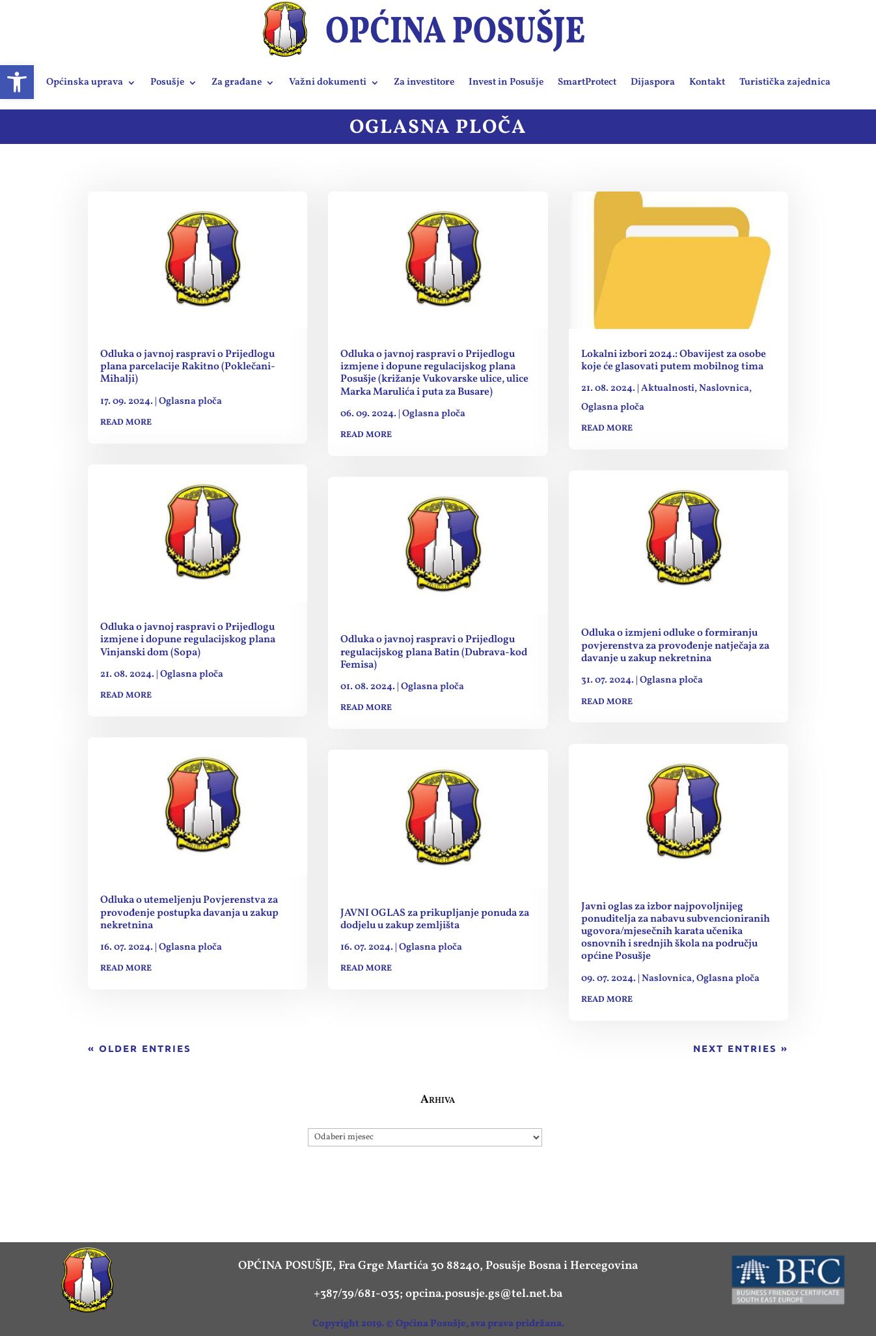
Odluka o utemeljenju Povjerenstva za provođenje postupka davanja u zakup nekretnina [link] (189, 912)
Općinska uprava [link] (84, 82)
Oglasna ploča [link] (190, 401)
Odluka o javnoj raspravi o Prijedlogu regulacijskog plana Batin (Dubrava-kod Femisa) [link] (433, 652)
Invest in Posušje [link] (506, 82)
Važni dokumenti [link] (327, 82)
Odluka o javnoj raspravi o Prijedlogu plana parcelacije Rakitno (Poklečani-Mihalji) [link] (187, 366)
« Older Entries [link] (139, 1048)
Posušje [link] (167, 82)
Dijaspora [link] (653, 82)
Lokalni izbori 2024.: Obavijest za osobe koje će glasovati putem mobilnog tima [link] (673, 360)
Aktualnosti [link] (667, 388)
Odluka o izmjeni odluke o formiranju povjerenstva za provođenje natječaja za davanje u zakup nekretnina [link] (675, 645)
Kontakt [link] (707, 82)
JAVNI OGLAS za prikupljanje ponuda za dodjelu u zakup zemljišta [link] (434, 919)
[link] (17, 82)
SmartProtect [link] (587, 82)
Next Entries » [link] (740, 1048)
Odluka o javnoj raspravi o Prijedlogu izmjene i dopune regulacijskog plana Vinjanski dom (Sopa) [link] (187, 639)
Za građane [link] (237, 82)
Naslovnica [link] (724, 388)
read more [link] (126, 423)
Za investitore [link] (424, 82)
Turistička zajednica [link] (784, 82)
